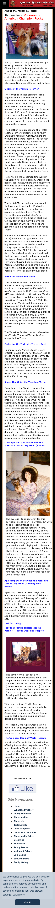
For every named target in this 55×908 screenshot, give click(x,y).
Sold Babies (20, 854)
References (19, 843)
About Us (19, 821)
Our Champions (22, 828)
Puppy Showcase (22, 813)
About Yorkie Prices (24, 836)
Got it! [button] (27, 902)
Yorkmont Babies (23, 851)
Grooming (19, 839)
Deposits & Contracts (25, 832)
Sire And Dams (21, 858)
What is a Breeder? (24, 809)
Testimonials (20, 824)
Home (17, 806)
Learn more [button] (19, 894)
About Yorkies (21, 817)
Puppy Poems (21, 847)
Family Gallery (21, 862)
